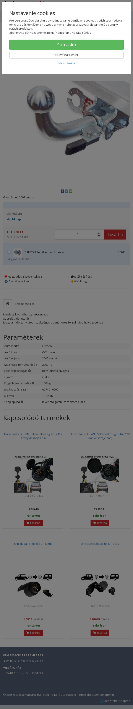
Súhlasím (66, 45)
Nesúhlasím (66, 63)
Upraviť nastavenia (66, 55)
